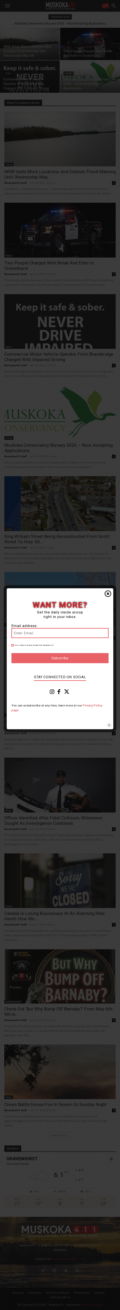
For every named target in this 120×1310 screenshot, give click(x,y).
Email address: (24, 626)
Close (108, 593)
